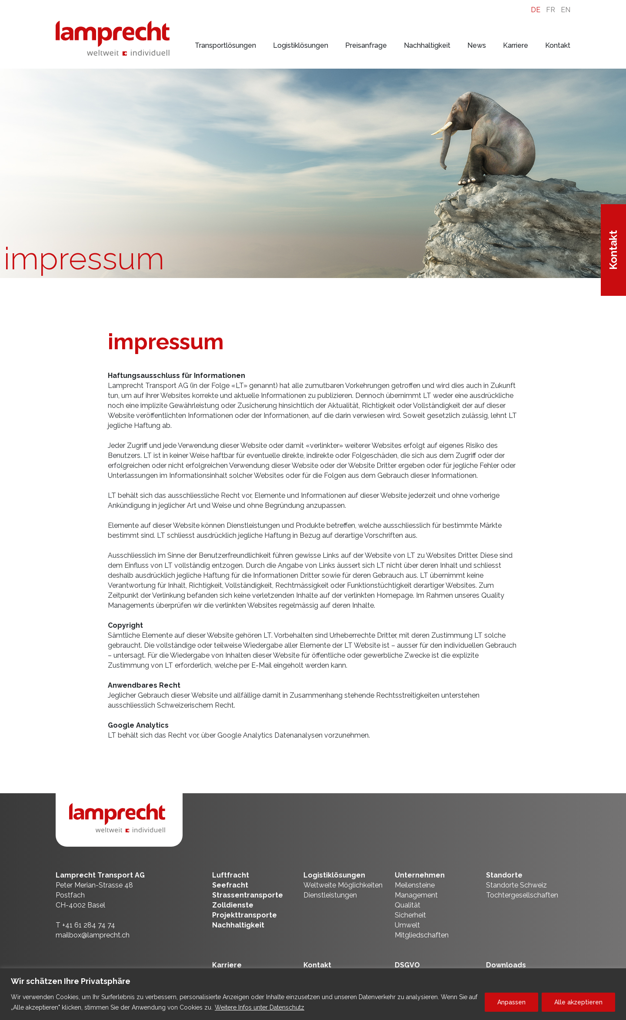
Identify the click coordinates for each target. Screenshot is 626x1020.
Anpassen (511, 1002)
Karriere (515, 45)
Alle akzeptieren (578, 1002)
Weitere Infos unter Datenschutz (259, 1007)
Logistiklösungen (300, 45)
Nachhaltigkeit (427, 45)
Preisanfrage (366, 45)
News (476, 45)
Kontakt (557, 45)
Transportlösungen (225, 45)
